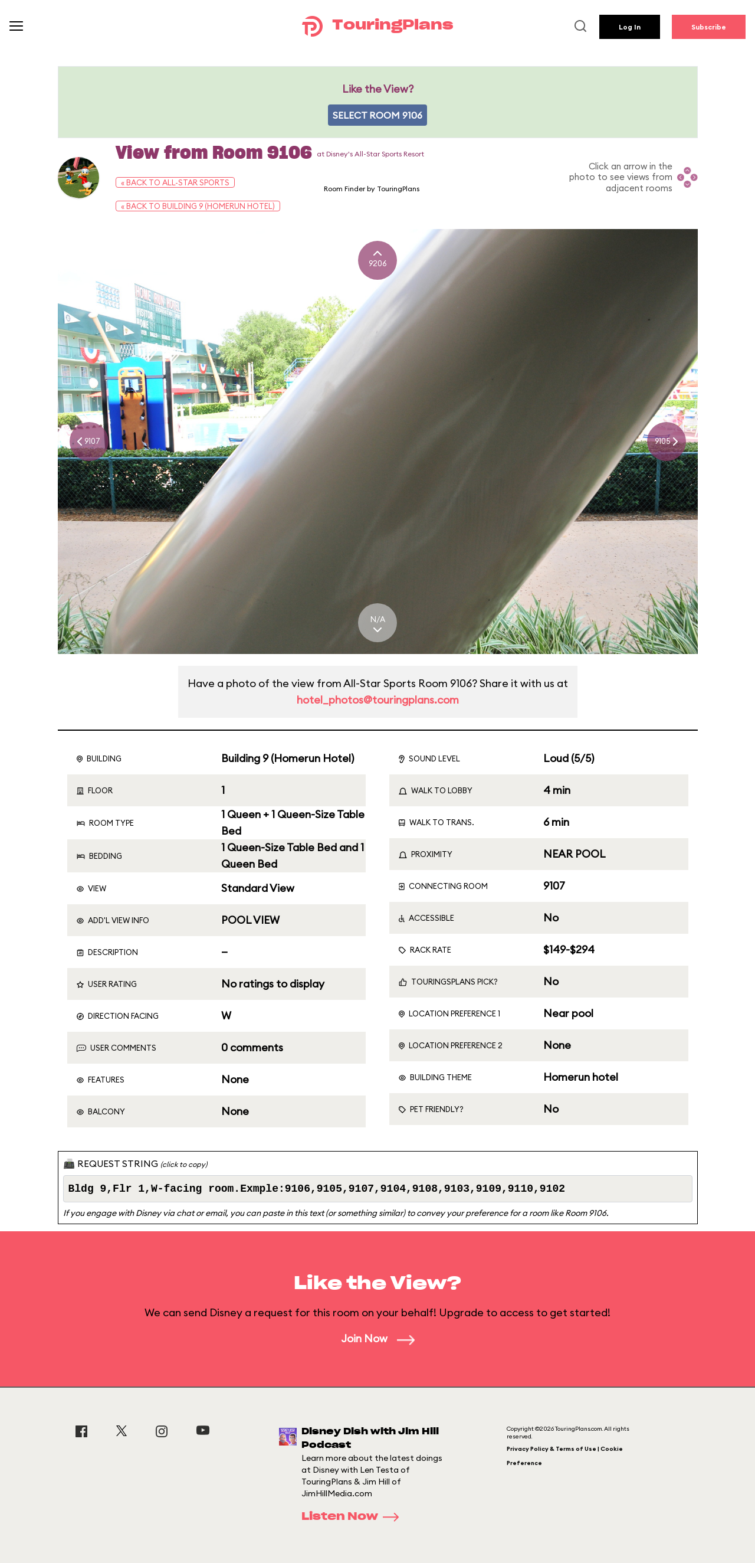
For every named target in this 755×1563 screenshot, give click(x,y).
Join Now (378, 1338)
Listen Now (353, 1517)
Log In (630, 26)
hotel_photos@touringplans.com (378, 700)
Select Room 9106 (377, 115)
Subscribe (708, 26)
